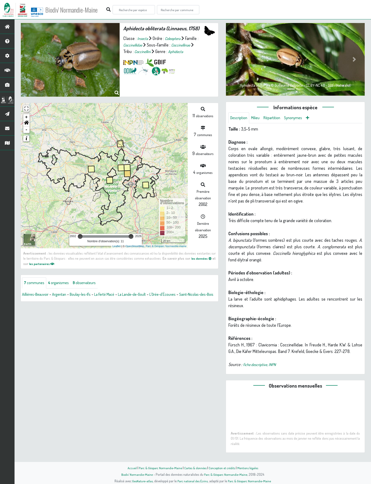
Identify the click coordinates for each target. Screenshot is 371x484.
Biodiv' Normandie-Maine (79, 10)
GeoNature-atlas (140, 481)
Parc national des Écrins (192, 481)
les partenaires (43, 263)
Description (240, 118)
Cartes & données (195, 468)
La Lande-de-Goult (147, 294)
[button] (26, 123)
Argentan (64, 294)
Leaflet (116, 246)
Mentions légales (251, 468)
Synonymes (300, 118)
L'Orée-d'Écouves (181, 294)
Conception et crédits (223, 468)
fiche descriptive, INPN (262, 365)
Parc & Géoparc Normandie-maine (166, 246)
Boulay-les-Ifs (88, 294)
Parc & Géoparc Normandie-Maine (158, 468)
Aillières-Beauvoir (37, 294)
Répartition (276, 118)
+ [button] (26, 117)
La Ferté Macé (115, 294)
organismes (62, 283)
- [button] (26, 130)
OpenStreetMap (134, 246)
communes (35, 283)
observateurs (91, 283)
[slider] (80, 236)
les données (200, 258)
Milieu (258, 118)
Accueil (127, 468)
